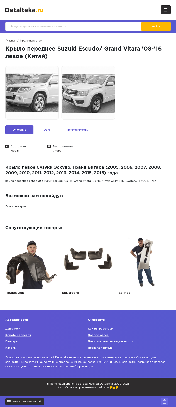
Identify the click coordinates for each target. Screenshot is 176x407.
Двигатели (12, 329)
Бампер (124, 293)
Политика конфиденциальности (110, 341)
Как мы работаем (100, 329)
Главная (10, 41)
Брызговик (70, 293)
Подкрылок (14, 293)
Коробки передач (18, 335)
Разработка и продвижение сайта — (88, 387)
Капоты (10, 348)
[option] (32, 93)
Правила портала (100, 348)
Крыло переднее (31, 41)
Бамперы (11, 341)
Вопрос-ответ (98, 335)
